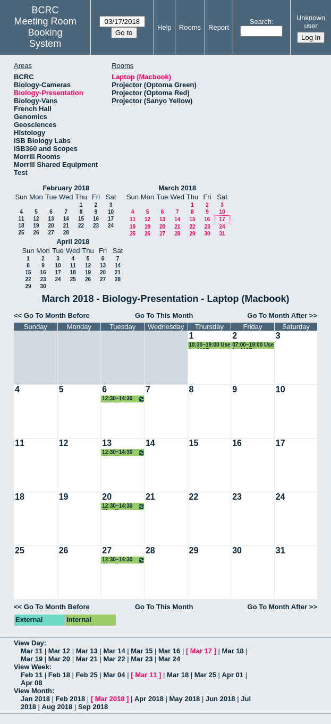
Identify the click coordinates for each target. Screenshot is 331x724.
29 (192, 234)
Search (260, 22)
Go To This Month (164, 315)
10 (111, 212)
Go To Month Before (57, 315)
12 (36, 219)
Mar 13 (87, 651)
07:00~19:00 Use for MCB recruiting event (253, 345)
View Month (33, 691)
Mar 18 (233, 651)
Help (164, 27)
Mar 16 (169, 651)
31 (222, 234)
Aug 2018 (57, 707)
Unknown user (310, 22)
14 (66, 219)
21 (66, 226)
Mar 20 (59, 659)
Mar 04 (114, 675)
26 (36, 232)
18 (21, 226)
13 (51, 219)
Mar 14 (114, 651)
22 (81, 226)
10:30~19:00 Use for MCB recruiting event (210, 345)
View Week (31, 667)
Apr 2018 (149, 699)
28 (66, 232)
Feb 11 (32, 675)
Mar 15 (141, 651)
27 (51, 232)
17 (111, 219)
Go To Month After (278, 315)
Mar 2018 (110, 699)
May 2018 (184, 699)
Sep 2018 (93, 707)
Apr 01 (232, 675)
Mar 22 (114, 659)
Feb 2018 (71, 699)
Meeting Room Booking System (45, 32)
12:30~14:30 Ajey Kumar (123, 398)
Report (218, 27)
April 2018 (72, 242)
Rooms (190, 27)
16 (96, 219)
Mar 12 (59, 651)
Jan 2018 (35, 699)
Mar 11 (32, 651)
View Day (29, 643)
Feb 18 (59, 675)
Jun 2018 (220, 699)
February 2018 (66, 188)
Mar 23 (141, 659)
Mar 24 (169, 659)
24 (111, 226)
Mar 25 (205, 675)
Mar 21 (87, 659)
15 (81, 219)
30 (207, 234)
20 (51, 226)
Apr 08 (31, 683)
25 (21, 232)
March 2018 (177, 188)
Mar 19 (32, 659)
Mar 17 (201, 651)
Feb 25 (87, 675)
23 (96, 226)
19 (36, 226)
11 (21, 219)
